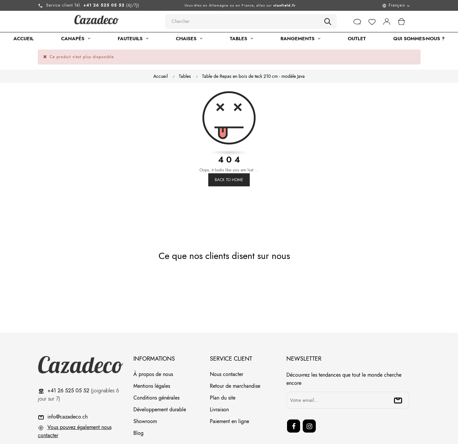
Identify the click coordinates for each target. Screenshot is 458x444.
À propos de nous (153, 349)
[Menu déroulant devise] (368, 5)
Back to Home (229, 155)
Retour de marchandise (235, 361)
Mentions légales (151, 361)
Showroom (145, 397)
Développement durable (159, 385)
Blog (138, 408)
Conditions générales (156, 373)
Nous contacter (226, 349)
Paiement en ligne (229, 397)
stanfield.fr (284, 5)
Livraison (219, 385)
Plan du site (222, 373)
